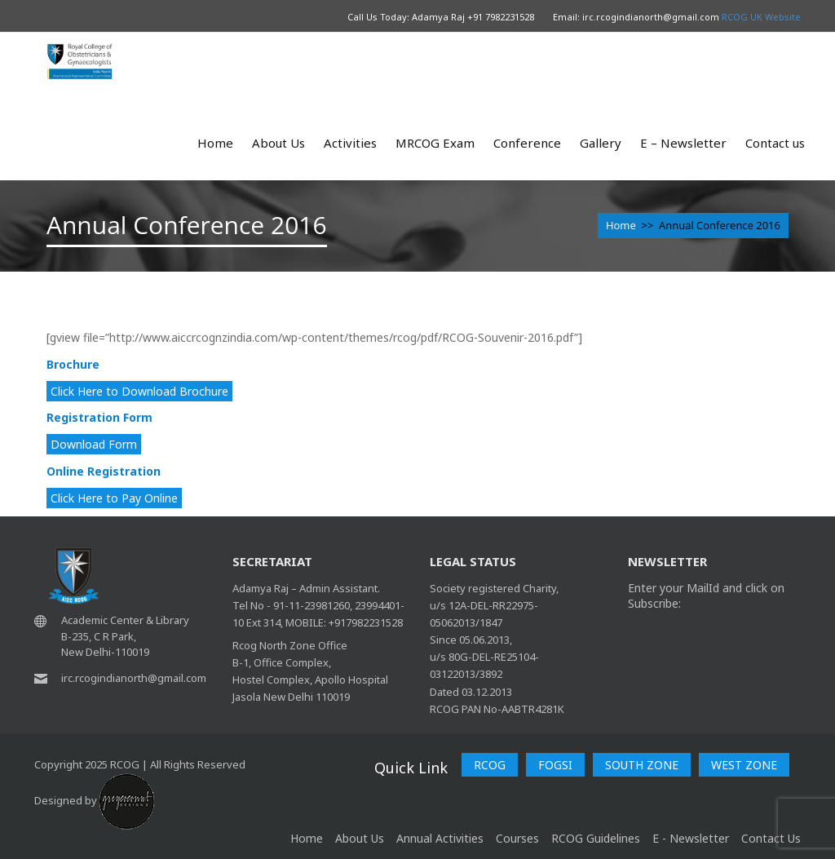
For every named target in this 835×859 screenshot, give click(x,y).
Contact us (775, 143)
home (306, 838)
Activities (350, 143)
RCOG (490, 765)
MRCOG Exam (435, 143)
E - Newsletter (690, 838)
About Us (278, 143)
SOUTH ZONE (641, 765)
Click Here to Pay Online (114, 498)
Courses (517, 838)
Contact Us (771, 838)
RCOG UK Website (761, 17)
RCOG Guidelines (595, 838)
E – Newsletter (683, 143)
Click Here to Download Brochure (139, 391)
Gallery (600, 143)
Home (215, 143)
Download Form (94, 444)
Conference (527, 143)
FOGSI (555, 765)
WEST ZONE (744, 765)
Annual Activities (440, 838)
